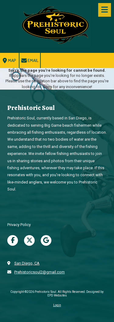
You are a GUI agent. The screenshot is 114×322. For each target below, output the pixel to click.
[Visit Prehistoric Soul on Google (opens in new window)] (46, 240)
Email (29, 60)
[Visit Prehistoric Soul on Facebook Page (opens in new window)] (12, 240)
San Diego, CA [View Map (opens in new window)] (27, 263)
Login (57, 305)
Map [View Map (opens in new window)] (9, 60)
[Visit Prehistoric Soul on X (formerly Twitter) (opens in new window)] (29, 240)
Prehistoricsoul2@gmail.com (39, 272)
